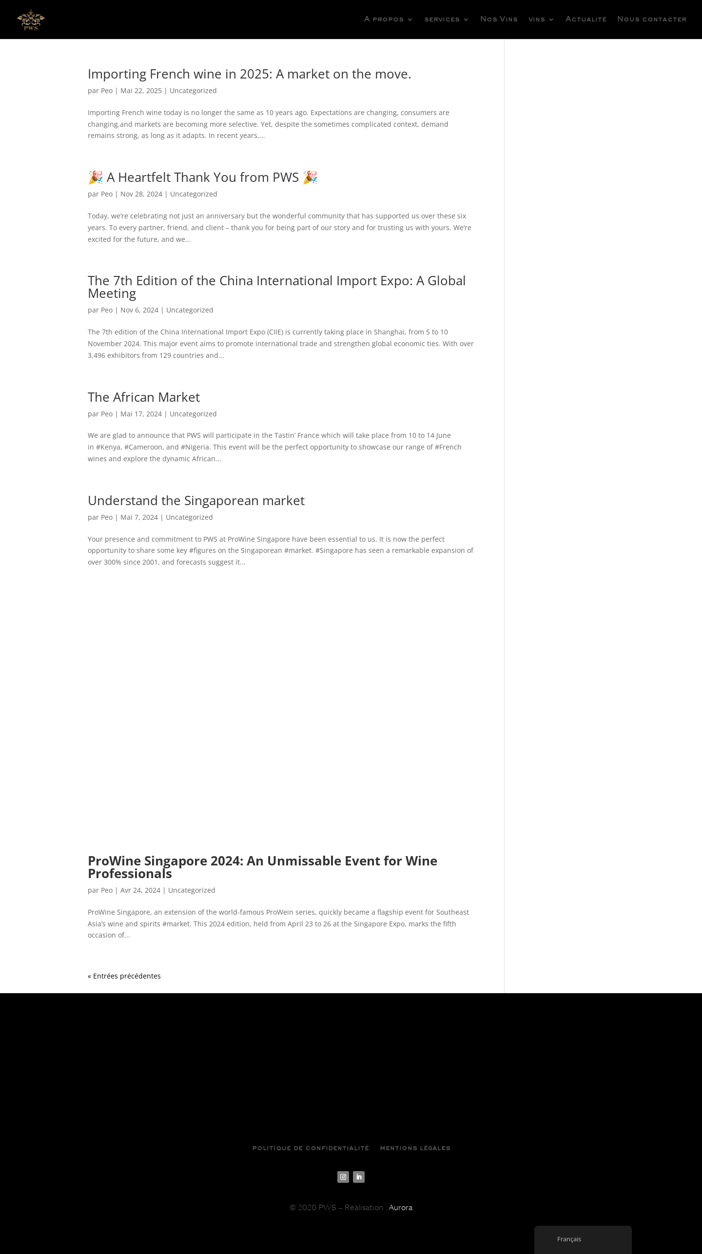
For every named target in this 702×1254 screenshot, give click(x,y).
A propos (384, 19)
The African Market (144, 397)
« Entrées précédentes (124, 975)
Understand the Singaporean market (198, 500)
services (442, 19)
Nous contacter (651, 19)
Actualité (586, 19)
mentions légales (415, 1148)
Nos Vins (499, 19)
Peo (107, 90)
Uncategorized (193, 90)
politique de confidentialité (310, 1148)
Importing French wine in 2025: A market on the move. (251, 73)
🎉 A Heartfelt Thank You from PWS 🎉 (203, 177)
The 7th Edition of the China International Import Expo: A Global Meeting (277, 287)
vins (536, 19)
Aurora (400, 1207)
